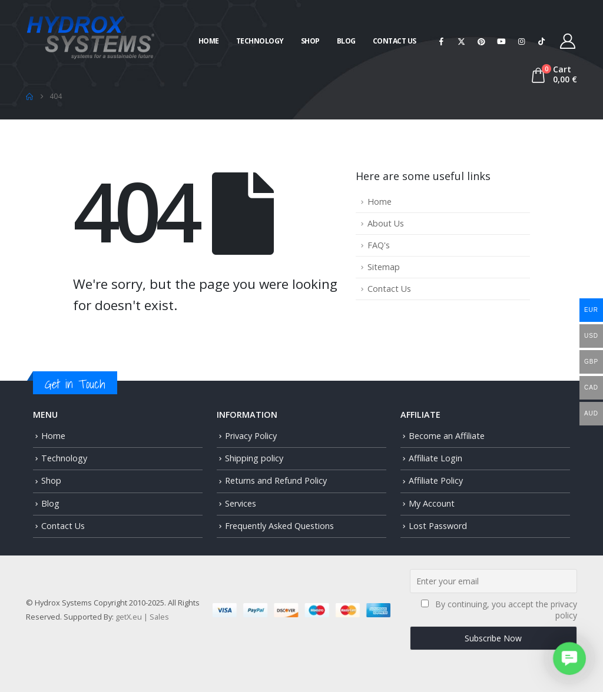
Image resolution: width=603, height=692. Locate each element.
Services (240, 503)
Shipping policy (254, 458)
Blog (346, 41)
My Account (432, 503)
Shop (310, 41)
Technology (260, 41)
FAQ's (378, 245)
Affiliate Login (435, 458)
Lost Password (438, 525)
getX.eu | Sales (142, 616)
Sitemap (383, 266)
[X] (461, 41)
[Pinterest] (481, 41)
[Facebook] (441, 41)
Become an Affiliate (447, 435)
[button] (569, 658)
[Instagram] (521, 41)
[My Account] (568, 41)
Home (208, 41)
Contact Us (394, 41)
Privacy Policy (251, 435)
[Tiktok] (542, 41)
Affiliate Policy (436, 480)
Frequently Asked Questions (279, 525)
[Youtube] (501, 41)
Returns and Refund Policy (276, 480)
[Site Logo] (90, 36)
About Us (385, 223)
